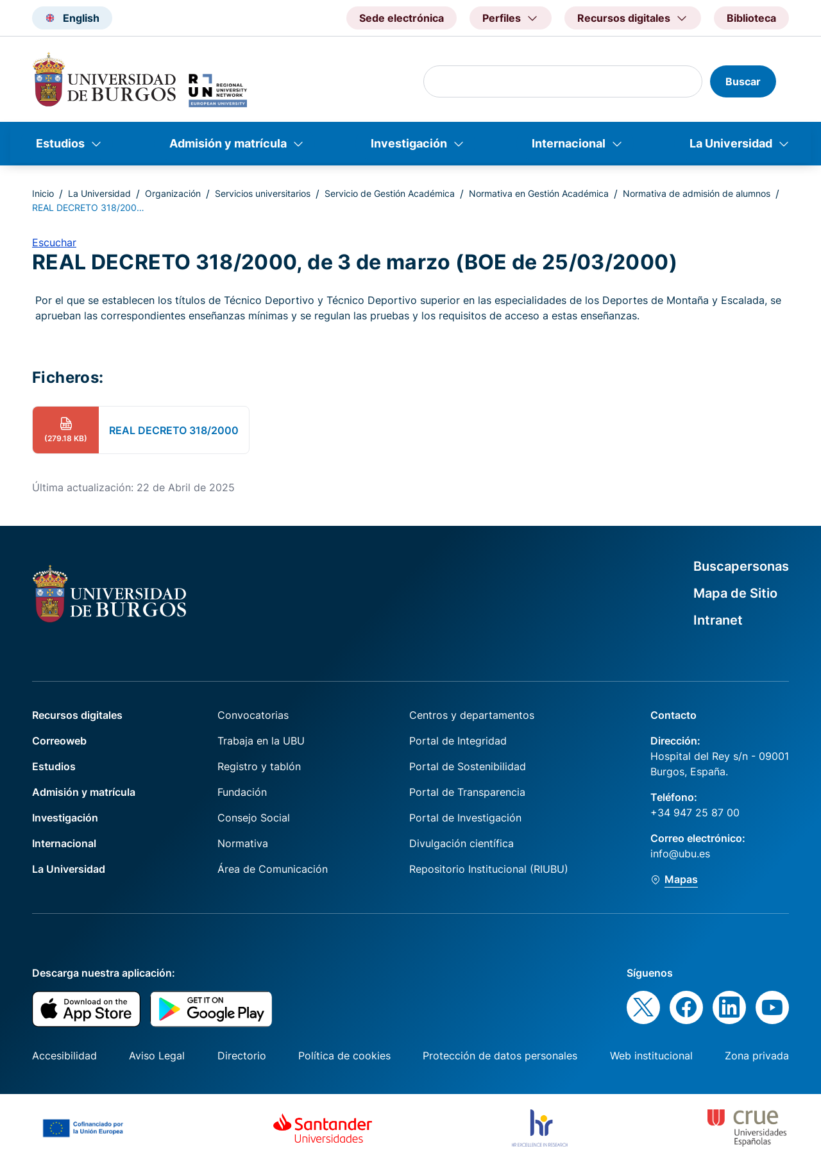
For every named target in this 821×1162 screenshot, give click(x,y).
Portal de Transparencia (467, 792)
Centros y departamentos (471, 715)
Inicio (43, 193)
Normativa (242, 843)
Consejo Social (253, 817)
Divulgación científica (461, 843)
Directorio (241, 1055)
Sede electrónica (401, 18)
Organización (173, 193)
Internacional (568, 143)
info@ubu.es (680, 853)
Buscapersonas (741, 566)
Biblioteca (751, 18)
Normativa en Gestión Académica (539, 193)
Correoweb (59, 740)
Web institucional (651, 1055)
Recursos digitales (77, 715)
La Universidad (731, 143)
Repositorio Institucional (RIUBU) (488, 869)
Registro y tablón (259, 766)
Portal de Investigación (465, 817)
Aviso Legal (157, 1055)
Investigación (409, 143)
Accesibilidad (64, 1055)
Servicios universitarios (262, 193)
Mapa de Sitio (735, 593)
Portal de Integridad (458, 740)
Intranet (718, 620)
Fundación (242, 792)
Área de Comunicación (272, 869)
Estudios (60, 143)
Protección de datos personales (500, 1055)
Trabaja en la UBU (261, 740)
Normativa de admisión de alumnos (696, 193)
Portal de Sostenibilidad (467, 766)
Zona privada (757, 1055)
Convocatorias (253, 715)
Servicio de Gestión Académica (390, 193)
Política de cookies (344, 1055)
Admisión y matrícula (228, 143)
